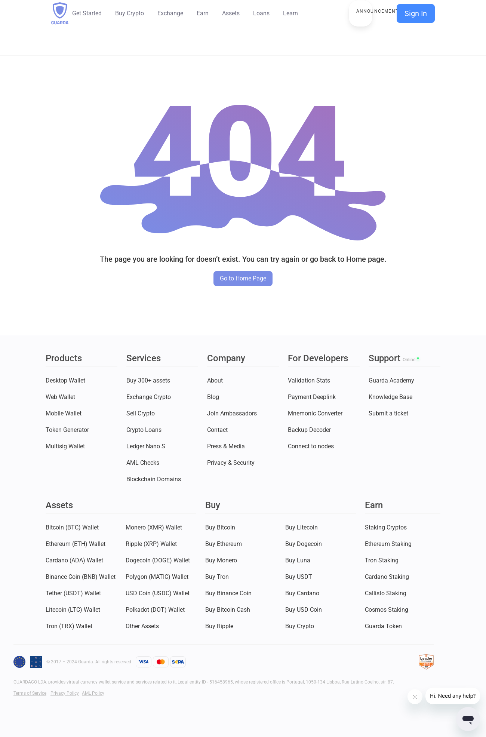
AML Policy (93, 693)
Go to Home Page (243, 278)
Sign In (416, 13)
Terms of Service (29, 693)
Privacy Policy (64, 693)
